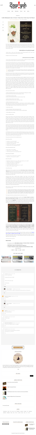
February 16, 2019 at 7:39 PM (11, 273)
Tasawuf (21, 11)
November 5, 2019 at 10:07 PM (16, 303)
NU (27, 411)
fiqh (10, 411)
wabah (11, 412)
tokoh (16, 412)
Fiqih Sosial (30, 411)
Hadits (12, 11)
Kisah (24, 11)
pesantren (17, 411)
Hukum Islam (16, 11)
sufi (15, 411)
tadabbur (21, 411)
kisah (13, 411)
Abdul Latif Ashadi (12, 20)
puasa (24, 412)
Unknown (6, 310)
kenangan (8, 412)
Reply (5, 284)
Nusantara (4, 412)
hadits (8, 411)
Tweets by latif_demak (6, 405)
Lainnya (28, 11)
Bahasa (22, 412)
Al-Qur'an (19, 412)
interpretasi (18, 15)
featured (25, 411)
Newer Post (16, 347)
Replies (5, 286)
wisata (29, 412)
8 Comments (25, 20)
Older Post (20, 347)
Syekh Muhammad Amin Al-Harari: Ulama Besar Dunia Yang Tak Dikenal (31, 429)
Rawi (13, 412)
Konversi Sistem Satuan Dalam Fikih (32, 424)
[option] (6, 260)
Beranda (8, 11)
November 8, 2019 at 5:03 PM (11, 310)
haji (26, 412)
